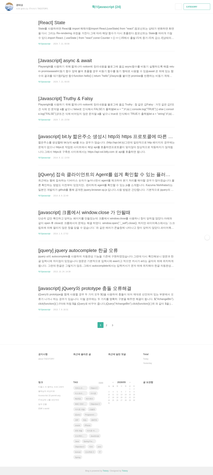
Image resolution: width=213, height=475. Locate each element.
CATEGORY (197, 7)
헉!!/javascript (44, 44)
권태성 (21, 5)
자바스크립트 (80, 388)
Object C (94, 388)
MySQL (78, 399)
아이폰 (93, 393)
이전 (92, 325)
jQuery (77, 415)
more (101, 382)
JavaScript (95, 436)
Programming (90, 415)
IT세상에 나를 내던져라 (48, 400)
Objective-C (80, 447)
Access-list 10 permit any (49, 395)
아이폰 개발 (80, 409)
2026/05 (121, 382)
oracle (77, 425)
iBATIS (94, 420)
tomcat (78, 452)
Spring (77, 457)
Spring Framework (90, 441)
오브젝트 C (89, 452)
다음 (121, 325)
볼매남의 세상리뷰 (46, 391)
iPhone (87, 425)
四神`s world (43, 408)
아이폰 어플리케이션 (93, 431)
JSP (76, 420)
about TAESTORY (46, 359)
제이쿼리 (89, 399)
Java (77, 441)
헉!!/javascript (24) (106, 7)
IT (100, 452)
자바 (91, 447)
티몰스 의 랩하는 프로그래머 (51, 387)
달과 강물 (42, 404)
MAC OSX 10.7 (81, 404)
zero (99, 447)
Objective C (95, 404)
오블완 (92, 409)
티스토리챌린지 (81, 393)
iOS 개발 (78, 431)
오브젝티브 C (80, 436)
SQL (85, 420)
